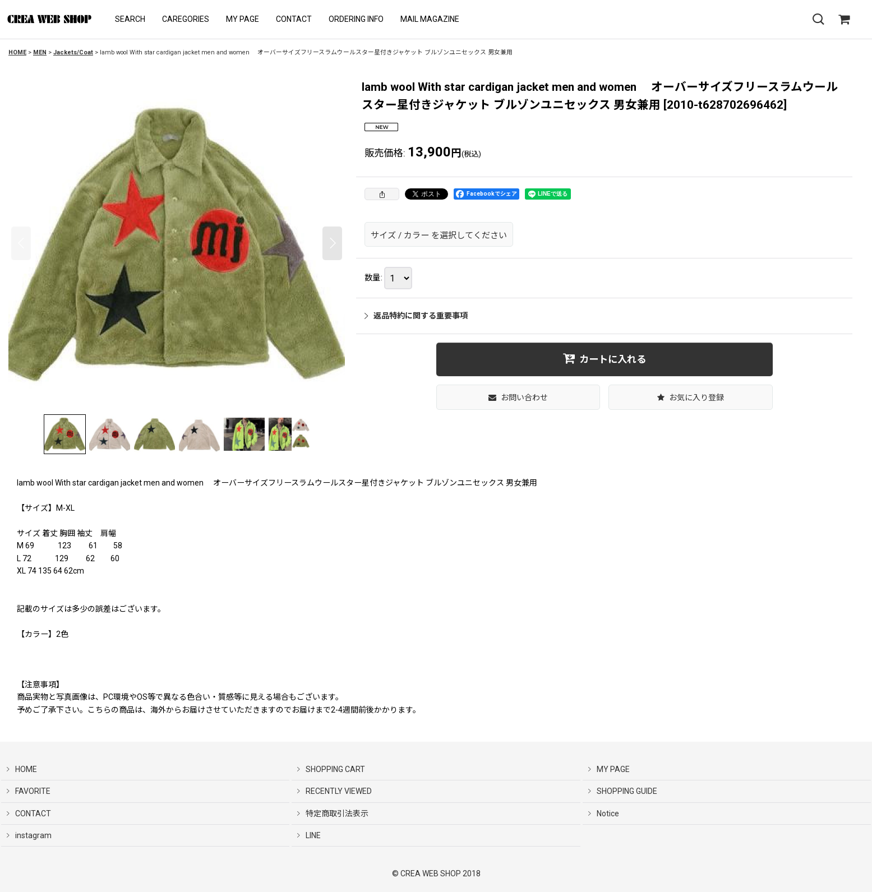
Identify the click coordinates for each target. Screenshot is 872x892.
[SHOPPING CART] (844, 20)
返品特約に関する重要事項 (416, 315)
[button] (130, 19)
